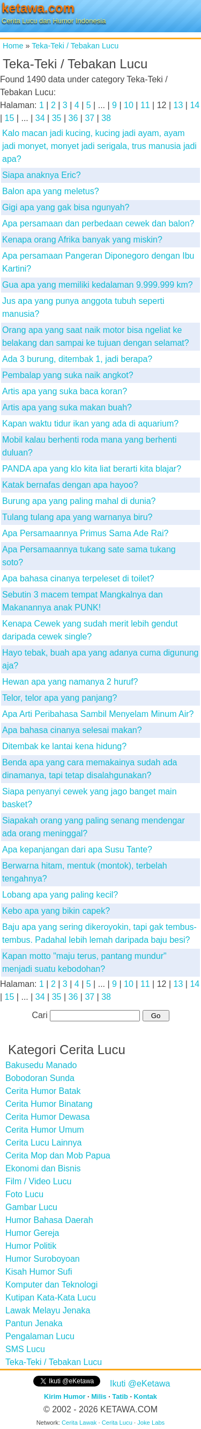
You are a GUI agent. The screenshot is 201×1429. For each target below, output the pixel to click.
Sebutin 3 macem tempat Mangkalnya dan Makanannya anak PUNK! (82, 601)
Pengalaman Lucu (40, 1336)
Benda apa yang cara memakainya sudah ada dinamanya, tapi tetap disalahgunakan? (89, 769)
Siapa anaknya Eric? (41, 175)
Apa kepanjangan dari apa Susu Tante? (77, 849)
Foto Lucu (24, 1194)
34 (40, 118)
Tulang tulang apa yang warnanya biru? (77, 517)
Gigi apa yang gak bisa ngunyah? (66, 207)
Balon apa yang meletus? (50, 191)
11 (145, 105)
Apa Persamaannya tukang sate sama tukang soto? (89, 556)
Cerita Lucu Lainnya (43, 1142)
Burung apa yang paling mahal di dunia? (78, 501)
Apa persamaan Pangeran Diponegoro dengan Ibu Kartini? (98, 262)
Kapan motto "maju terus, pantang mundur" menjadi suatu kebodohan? (84, 962)
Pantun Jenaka (34, 1323)
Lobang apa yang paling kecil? (60, 894)
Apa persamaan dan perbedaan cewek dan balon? (98, 223)
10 (128, 105)
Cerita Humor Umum (44, 1129)
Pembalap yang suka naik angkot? (67, 375)
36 (73, 118)
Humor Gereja (32, 1233)
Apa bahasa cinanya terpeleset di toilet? (78, 578)
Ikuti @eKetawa (140, 1383)
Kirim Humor (65, 1396)
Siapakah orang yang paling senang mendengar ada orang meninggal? (93, 827)
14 (194, 105)
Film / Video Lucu (38, 1181)
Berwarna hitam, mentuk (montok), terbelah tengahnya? (84, 872)
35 (57, 118)
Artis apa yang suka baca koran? (64, 391)
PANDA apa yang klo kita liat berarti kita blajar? (91, 468)
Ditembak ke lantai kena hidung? (64, 746)
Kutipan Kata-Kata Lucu (50, 1297)
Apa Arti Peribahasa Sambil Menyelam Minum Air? (98, 714)
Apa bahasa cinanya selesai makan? (72, 730)
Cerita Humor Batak (43, 1091)
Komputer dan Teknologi (51, 1284)
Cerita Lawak (79, 1422)
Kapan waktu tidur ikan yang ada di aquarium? (90, 423)
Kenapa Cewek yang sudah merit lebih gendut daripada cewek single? (89, 630)
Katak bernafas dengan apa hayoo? (70, 484)
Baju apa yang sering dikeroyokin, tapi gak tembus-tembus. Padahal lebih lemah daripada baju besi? (99, 933)
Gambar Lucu (31, 1207)
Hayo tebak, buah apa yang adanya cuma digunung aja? (100, 659)
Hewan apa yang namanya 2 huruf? (70, 681)
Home (13, 45)
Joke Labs (151, 1422)
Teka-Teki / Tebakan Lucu (75, 45)
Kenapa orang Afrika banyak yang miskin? (82, 239)
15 (9, 118)
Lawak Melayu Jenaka (47, 1310)
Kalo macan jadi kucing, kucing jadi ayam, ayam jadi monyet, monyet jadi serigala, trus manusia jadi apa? (99, 146)
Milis (98, 1396)
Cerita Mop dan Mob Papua (57, 1155)
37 (89, 118)
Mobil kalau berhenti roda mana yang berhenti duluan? (89, 446)
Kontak (145, 1396)
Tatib (120, 1396)
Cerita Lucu (117, 1422)
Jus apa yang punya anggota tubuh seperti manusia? (83, 307)
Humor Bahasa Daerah (49, 1220)
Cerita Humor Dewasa (47, 1116)
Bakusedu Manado (41, 1065)
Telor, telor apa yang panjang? (59, 697)
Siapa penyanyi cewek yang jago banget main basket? (89, 798)
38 (106, 118)
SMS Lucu (25, 1349)
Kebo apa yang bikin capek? (56, 910)
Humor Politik (30, 1245)
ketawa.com (38, 8)
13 (178, 105)
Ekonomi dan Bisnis (43, 1168)
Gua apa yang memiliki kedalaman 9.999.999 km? (97, 284)
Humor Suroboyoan (42, 1258)
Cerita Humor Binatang (49, 1103)
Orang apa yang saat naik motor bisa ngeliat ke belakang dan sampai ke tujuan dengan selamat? (95, 336)
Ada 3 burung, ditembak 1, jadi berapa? (77, 359)
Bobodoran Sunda (40, 1078)
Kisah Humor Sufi (38, 1271)
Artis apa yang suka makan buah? (67, 407)
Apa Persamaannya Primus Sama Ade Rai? (85, 533)
